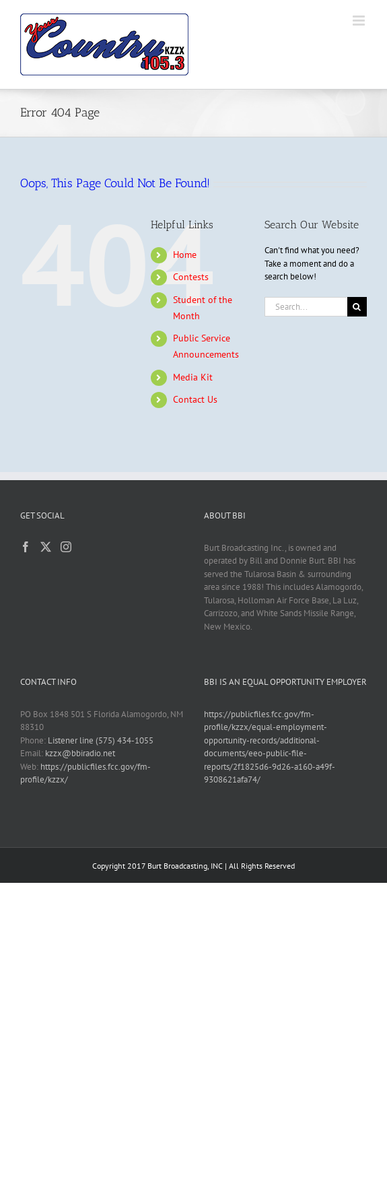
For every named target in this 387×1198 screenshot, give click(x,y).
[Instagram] (66, 546)
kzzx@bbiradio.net (80, 753)
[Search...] (306, 307)
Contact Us (195, 399)
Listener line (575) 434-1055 (100, 740)
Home (185, 254)
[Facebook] (25, 546)
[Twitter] (45, 546)
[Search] (357, 307)
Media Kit (193, 377)
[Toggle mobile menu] (360, 20)
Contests (191, 277)
